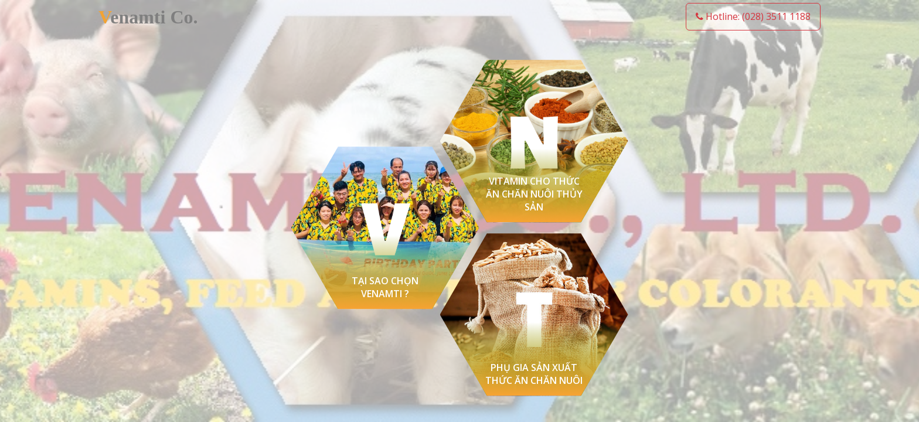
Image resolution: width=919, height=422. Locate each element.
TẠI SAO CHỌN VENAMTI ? (385, 287)
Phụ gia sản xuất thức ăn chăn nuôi (534, 374)
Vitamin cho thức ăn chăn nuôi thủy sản (534, 194)
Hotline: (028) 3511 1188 (753, 16)
